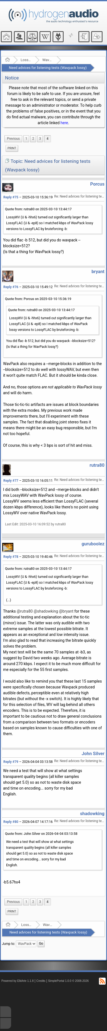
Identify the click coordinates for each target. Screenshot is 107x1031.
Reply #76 (10, 287)
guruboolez (92, 543)
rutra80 (96, 465)
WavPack (47, 60)
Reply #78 (10, 557)
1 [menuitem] (26, 139)
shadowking (92, 813)
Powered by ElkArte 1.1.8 (17, 980)
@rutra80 (25, 611)
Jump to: (8, 943)
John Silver (93, 753)
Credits (41, 980)
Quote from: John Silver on (41, 834)
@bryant (66, 611)
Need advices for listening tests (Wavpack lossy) (48, 68)
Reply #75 (10, 197)
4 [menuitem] (47, 139)
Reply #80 (10, 822)
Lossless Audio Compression (26, 60)
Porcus (97, 184)
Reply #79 (10, 762)
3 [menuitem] (40, 139)
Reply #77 (10, 481)
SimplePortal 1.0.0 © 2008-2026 (68, 980)
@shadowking (46, 611)
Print (12, 148)
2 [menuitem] (33, 139)
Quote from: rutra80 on (38, 209)
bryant (97, 271)
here (64, 123)
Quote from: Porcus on (38, 299)
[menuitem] (13, 138)
